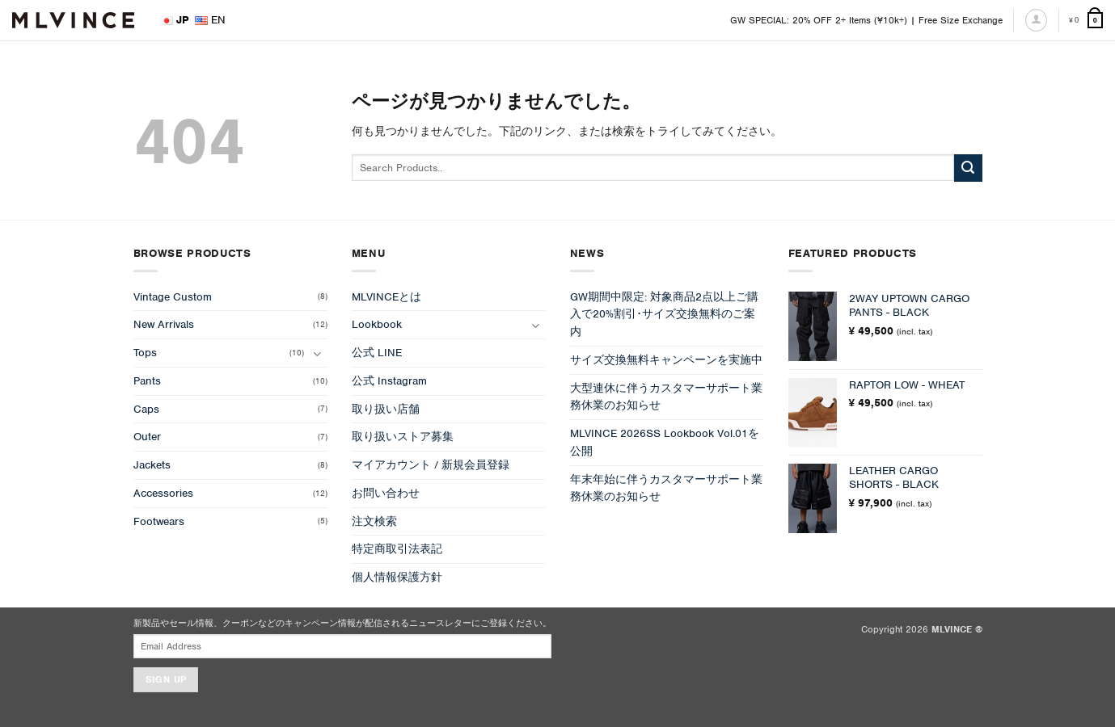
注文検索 (374, 521)
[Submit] (968, 168)
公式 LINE (377, 352)
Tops (145, 352)
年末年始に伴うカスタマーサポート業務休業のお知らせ (666, 488)
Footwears (158, 521)
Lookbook (377, 324)
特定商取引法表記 (397, 549)
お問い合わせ (386, 493)
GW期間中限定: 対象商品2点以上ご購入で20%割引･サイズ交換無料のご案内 (664, 314)
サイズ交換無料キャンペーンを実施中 (666, 360)
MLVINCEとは (386, 297)
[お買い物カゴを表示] (1086, 20)
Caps (146, 409)
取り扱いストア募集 (403, 436)
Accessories (163, 493)
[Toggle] (317, 353)
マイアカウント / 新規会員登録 (430, 465)
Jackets (152, 465)
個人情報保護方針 (397, 577)
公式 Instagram (389, 381)
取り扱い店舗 (386, 409)
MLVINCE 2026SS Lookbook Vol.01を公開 (664, 442)
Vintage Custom (172, 297)
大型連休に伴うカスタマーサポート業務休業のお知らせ (666, 397)
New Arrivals (163, 324)
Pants (147, 381)
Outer (147, 436)
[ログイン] (1036, 20)
